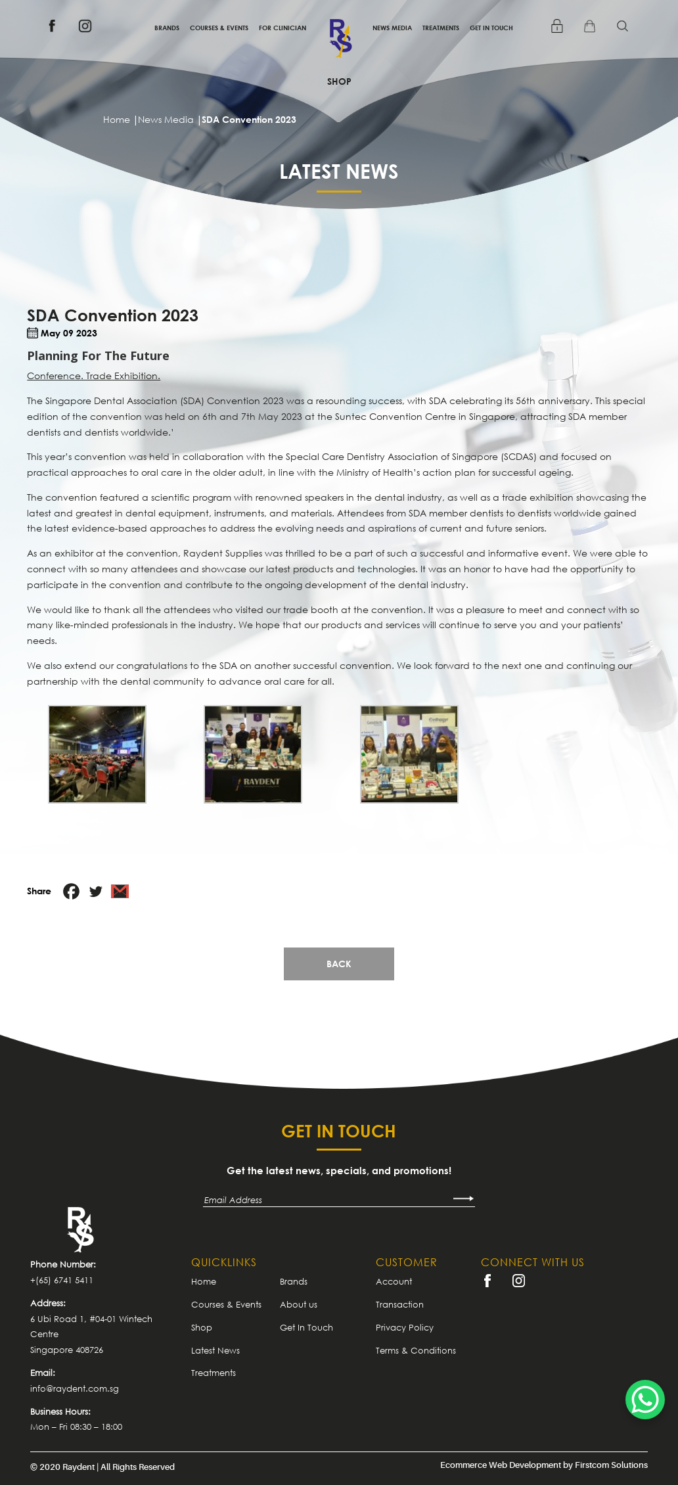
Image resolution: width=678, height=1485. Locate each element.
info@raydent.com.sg (74, 1388)
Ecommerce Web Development (500, 1465)
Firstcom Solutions (611, 1465)
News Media (392, 28)
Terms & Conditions (416, 1350)
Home (203, 1281)
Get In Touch (491, 28)
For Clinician (282, 28)
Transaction (400, 1304)
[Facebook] (71, 891)
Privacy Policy (405, 1327)
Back (339, 963)
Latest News (215, 1350)
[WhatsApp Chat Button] (645, 1399)
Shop (339, 81)
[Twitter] (95, 891)
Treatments (440, 28)
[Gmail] (120, 891)
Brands (166, 28)
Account (394, 1281)
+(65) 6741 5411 (61, 1280)
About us (298, 1304)
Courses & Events (219, 28)
